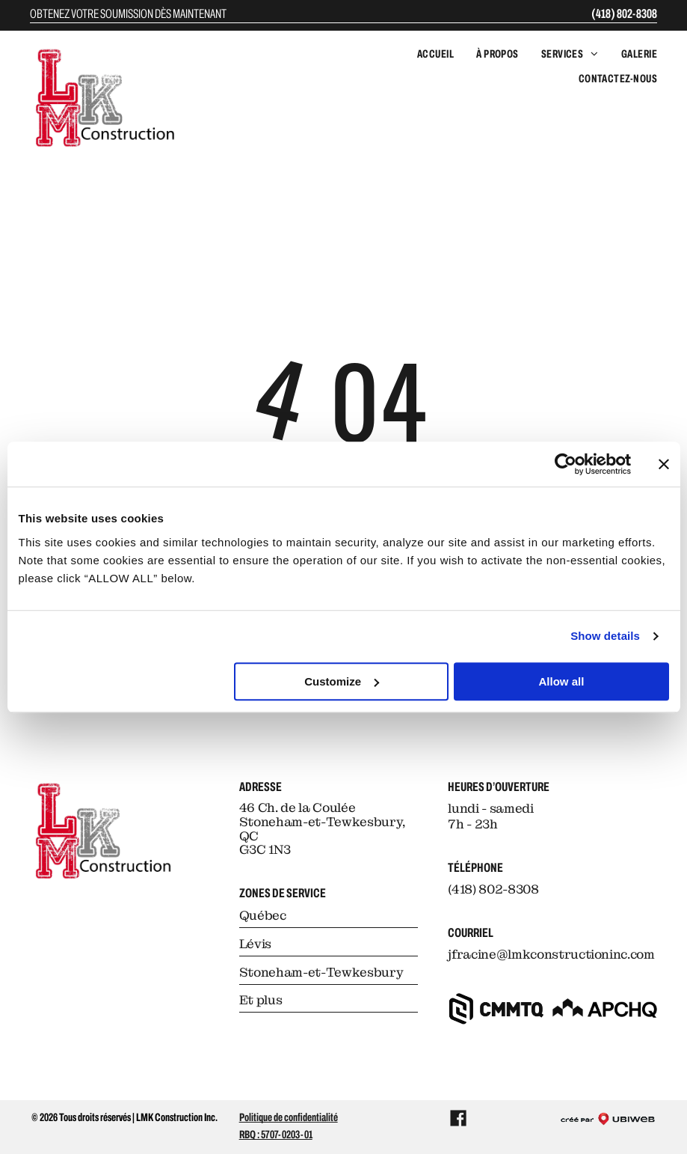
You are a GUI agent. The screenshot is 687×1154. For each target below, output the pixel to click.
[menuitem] (424, 54)
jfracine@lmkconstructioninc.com (551, 954)
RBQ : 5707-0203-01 (275, 1135)
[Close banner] (664, 464)
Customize (341, 681)
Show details (605, 635)
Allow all (562, 681)
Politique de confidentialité (288, 1117)
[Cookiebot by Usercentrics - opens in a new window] (565, 464)
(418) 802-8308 (624, 14)
